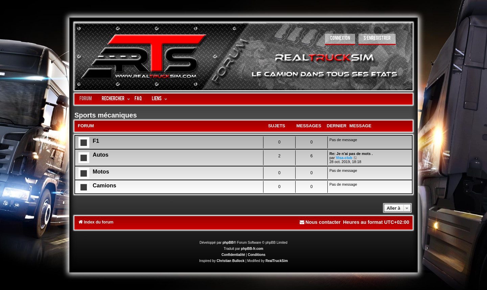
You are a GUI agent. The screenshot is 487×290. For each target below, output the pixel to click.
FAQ (138, 99)
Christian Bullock (231, 261)
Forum (85, 99)
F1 (96, 141)
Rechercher (113, 99)
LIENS (157, 99)
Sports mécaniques (105, 115)
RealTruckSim (276, 261)
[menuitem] (340, 39)
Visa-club (344, 158)
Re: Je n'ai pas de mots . (351, 154)
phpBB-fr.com (252, 249)
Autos (101, 155)
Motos (101, 171)
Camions (104, 185)
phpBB (228, 242)
